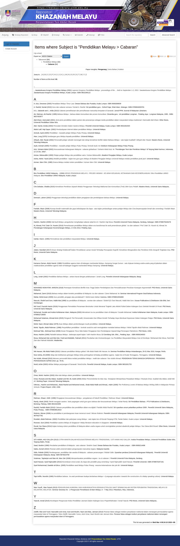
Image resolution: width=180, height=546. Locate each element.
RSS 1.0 (163, 56)
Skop (34, 35)
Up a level (38, 53)
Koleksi (121, 69)
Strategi (55, 35)
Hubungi (90, 35)
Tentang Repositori (20, 35)
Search (152, 35)
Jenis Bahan (112, 69)
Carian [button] (67, 35)
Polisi (101, 35)
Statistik (79, 35)
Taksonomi (42, 59)
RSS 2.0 (172, 56)
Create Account (11, 49)
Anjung (5, 35)
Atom (155, 56)
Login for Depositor (12, 44)
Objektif (44, 35)
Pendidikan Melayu (50, 62)
